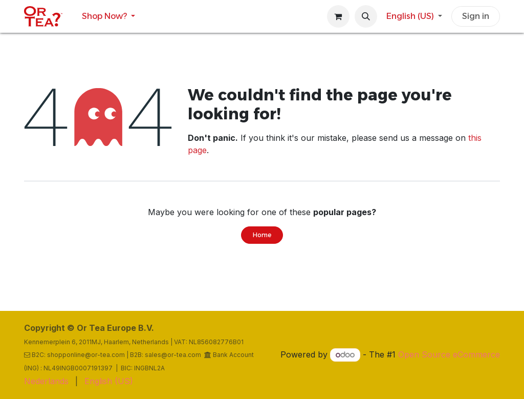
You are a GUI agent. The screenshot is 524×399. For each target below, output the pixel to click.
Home (262, 235)
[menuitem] (108, 16)
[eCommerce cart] (338, 16)
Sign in (475, 16)
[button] (366, 16)
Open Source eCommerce (449, 354)
